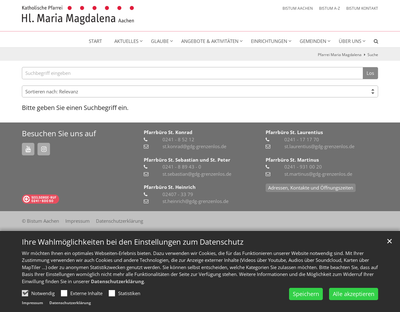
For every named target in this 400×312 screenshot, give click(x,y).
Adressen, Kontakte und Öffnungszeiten (310, 188)
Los (370, 73)
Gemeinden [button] (313, 41)
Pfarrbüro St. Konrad (168, 132)
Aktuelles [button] (126, 41)
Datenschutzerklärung (117, 281)
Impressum (32, 302)
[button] (372, 42)
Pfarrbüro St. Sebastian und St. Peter (187, 160)
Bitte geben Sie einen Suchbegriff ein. (75, 108)
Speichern (306, 294)
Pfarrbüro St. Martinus (292, 160)
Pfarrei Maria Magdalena (340, 54)
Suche (373, 54)
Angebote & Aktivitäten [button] (209, 41)
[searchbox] (192, 73)
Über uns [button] (350, 41)
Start (95, 41)
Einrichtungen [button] (269, 41)
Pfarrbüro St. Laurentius (294, 132)
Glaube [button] (160, 41)
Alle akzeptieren (353, 294)
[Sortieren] (200, 92)
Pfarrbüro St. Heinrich (170, 187)
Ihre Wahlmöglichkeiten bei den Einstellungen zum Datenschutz (132, 242)
